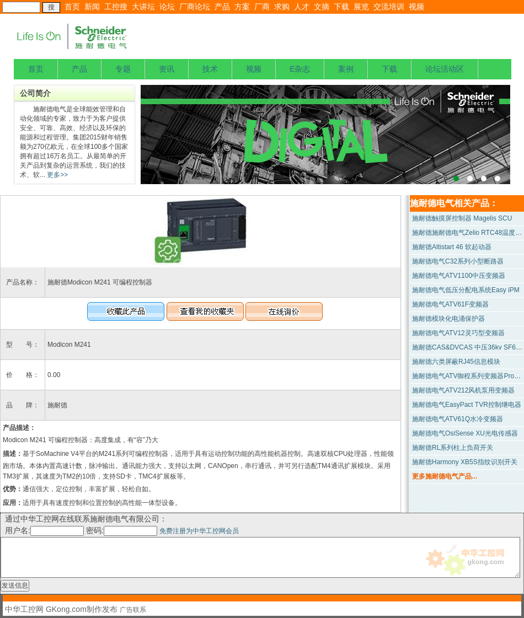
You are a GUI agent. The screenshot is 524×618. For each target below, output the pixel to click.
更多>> (56, 175)
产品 (222, 6)
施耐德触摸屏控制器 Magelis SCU (462, 218)
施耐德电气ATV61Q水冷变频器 (457, 419)
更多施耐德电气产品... (444, 476)
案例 (346, 69)
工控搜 (115, 6)
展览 (361, 6)
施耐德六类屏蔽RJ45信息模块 (456, 362)
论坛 (167, 6)
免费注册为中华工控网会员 (199, 531)
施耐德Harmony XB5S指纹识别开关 (464, 462)
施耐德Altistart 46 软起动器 (451, 247)
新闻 (92, 6)
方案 (242, 6)
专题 (123, 69)
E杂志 (300, 69)
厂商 (262, 6)
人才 (301, 6)
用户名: (44, 530)
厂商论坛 (194, 6)
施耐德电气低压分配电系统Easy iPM (466, 290)
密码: (122, 530)
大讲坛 (143, 6)
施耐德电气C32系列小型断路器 (458, 261)
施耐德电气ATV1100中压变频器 (458, 276)
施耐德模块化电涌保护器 (448, 319)
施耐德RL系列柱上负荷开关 (452, 448)
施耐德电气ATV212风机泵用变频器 (463, 390)
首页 (72, 6)
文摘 (321, 6)
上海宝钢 (325, 134)
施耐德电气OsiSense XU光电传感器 (465, 433)
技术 (210, 69)
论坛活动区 (444, 69)
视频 (416, 6)
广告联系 (133, 610)
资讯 (166, 69)
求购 (282, 6)
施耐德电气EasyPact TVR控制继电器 (466, 405)
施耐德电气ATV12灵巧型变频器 (458, 333)
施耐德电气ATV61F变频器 (450, 304)
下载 (341, 6)
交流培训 (388, 6)
